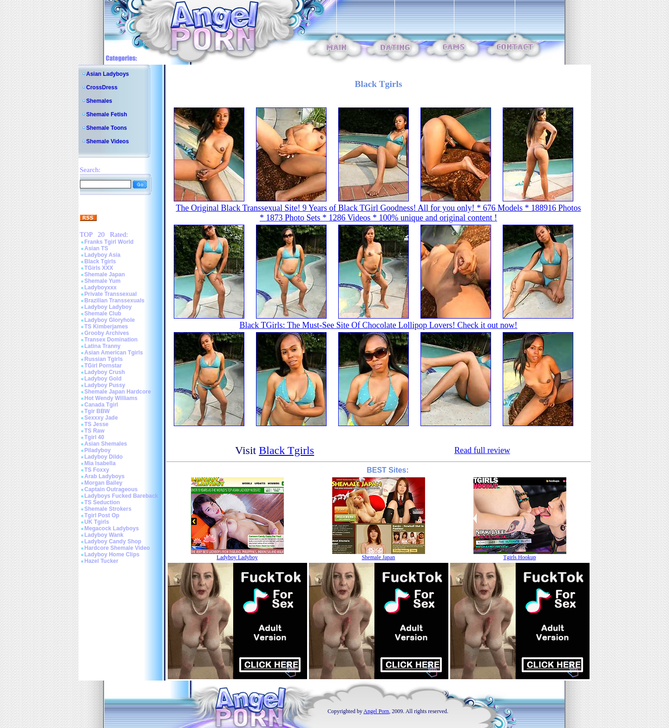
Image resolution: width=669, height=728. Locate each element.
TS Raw (95, 430)
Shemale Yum (103, 281)
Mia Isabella (100, 463)
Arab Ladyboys (105, 476)
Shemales (99, 101)
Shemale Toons (106, 128)
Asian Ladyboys (107, 74)
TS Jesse (97, 424)
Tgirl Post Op (102, 515)
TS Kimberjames (106, 326)
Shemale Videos (107, 141)
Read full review (482, 450)
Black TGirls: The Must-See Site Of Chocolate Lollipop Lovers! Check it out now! (378, 325)
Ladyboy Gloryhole (110, 320)
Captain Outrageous (111, 489)
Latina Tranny (103, 346)
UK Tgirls (97, 522)
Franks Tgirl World (109, 242)
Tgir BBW (97, 411)
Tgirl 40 (95, 437)
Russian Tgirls (104, 359)
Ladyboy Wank (104, 535)
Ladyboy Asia (103, 255)
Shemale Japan (105, 274)
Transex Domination (111, 339)
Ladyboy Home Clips (112, 554)
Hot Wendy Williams (111, 398)
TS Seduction (102, 502)
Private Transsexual (111, 294)
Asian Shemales (106, 444)
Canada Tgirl (101, 404)
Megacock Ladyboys (112, 528)
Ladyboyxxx (101, 287)
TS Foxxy (97, 470)
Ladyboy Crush (105, 372)
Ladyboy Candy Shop (113, 541)
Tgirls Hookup (519, 557)
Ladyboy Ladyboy (108, 307)
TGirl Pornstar (103, 365)
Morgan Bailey (104, 483)
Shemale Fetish (106, 114)
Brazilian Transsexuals (114, 300)
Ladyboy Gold (103, 378)
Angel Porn (376, 711)
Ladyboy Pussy (105, 385)
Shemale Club (103, 313)
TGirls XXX (99, 268)
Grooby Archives (107, 333)
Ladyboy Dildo (104, 457)
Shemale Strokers (108, 509)
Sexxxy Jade (101, 417)
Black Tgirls (100, 261)
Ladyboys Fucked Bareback (121, 496)
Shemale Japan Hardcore (118, 391)
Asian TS (96, 248)
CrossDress (102, 87)
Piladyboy (98, 450)
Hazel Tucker (101, 561)
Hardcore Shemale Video (117, 548)
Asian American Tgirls (114, 352)
